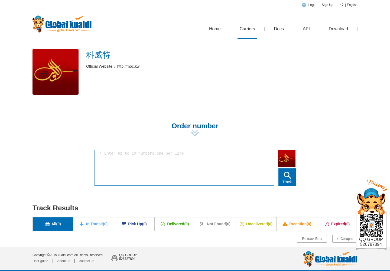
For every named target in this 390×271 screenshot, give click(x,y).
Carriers (247, 33)
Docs (279, 29)
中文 (341, 5)
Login (312, 5)
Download (338, 29)
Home (215, 29)
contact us (86, 261)
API (306, 29)
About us (63, 261)
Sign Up (327, 5)
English (352, 5)
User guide (40, 261)
